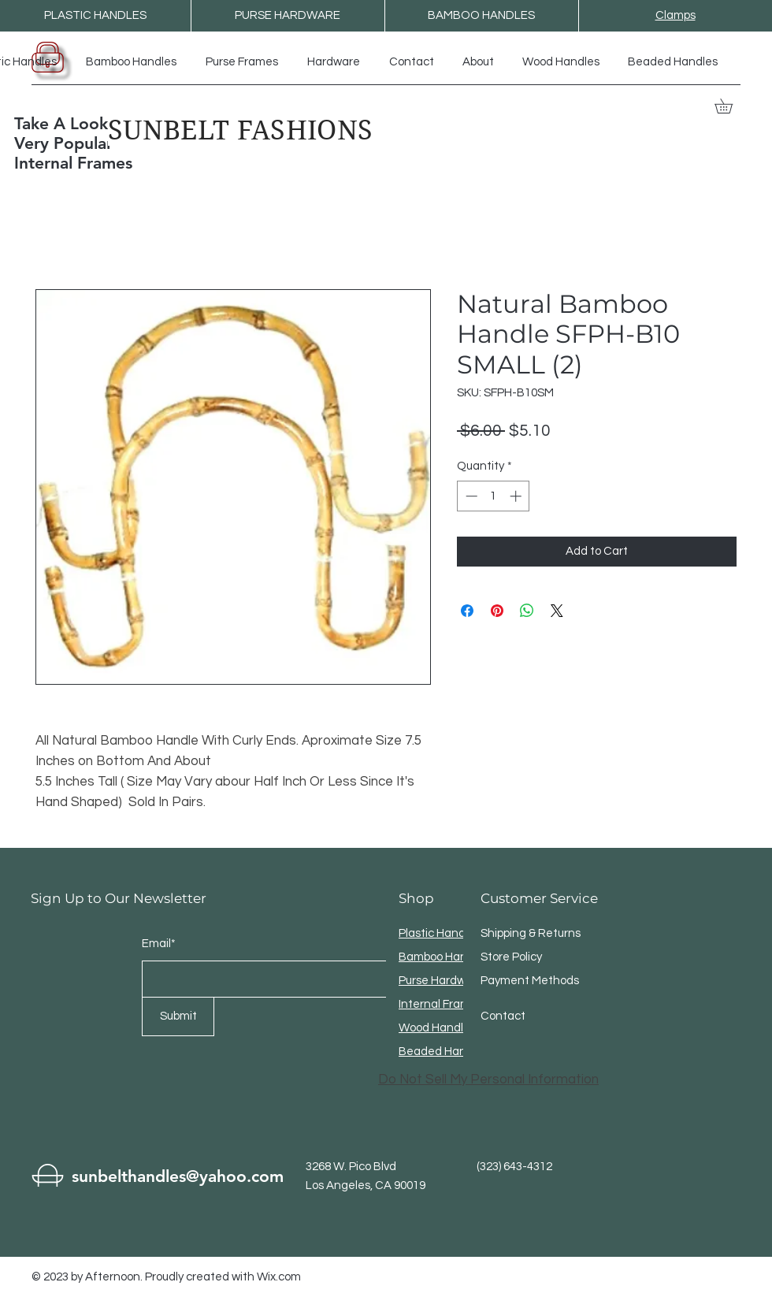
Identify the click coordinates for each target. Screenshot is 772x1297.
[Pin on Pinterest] (497, 610)
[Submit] (178, 1016)
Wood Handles (437, 1028)
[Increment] (517, 496)
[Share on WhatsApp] (527, 610)
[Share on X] (556, 610)
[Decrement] (470, 496)
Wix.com (279, 1277)
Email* (159, 944)
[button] (730, 105)
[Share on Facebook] (467, 610)
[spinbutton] (494, 496)
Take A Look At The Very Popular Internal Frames (89, 143)
